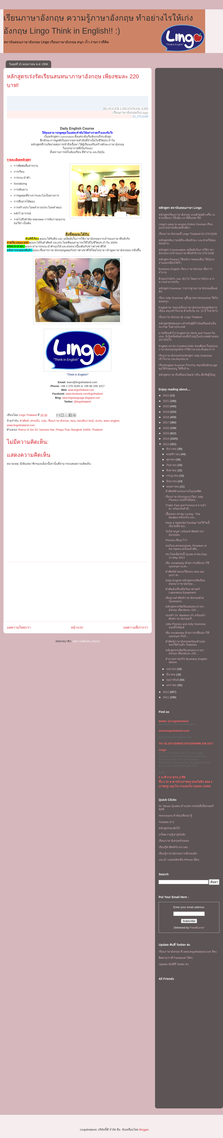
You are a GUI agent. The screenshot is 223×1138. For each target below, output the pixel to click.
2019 (166, 411)
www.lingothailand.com (81, 389)
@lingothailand (82, 401)
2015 (166, 433)
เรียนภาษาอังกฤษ (58, 420)
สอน (73, 420)
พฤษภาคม (173, 486)
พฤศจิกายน (173, 454)
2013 (166, 444)
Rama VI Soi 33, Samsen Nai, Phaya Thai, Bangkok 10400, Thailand (60, 429)
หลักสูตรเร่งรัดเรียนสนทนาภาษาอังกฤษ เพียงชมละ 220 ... (184, 608)
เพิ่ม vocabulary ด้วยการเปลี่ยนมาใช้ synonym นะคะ (187, 564)
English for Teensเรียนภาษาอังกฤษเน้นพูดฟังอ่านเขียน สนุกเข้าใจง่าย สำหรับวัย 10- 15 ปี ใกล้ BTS (188, 309)
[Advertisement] (77, 591)
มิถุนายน (172, 481)
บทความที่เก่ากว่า (135, 627)
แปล (43, 420)
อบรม (98, 420)
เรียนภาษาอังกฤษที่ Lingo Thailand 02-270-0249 (188, 233)
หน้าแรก (77, 627)
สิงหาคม (171, 470)
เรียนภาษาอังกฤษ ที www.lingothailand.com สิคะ (188, 951)
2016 (166, 428)
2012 (166, 692)
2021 (166, 401)
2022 (166, 395)
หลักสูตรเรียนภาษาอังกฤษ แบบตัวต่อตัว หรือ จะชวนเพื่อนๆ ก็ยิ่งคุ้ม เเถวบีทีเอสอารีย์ (187, 216)
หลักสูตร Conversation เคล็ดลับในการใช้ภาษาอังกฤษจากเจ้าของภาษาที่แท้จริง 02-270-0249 (186, 251)
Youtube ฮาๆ (166, 822)
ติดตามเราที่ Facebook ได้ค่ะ (176, 957)
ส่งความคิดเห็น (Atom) (86, 641)
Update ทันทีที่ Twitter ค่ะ (174, 964)
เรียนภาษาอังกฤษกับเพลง (174, 840)
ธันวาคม (172, 448)
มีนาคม (171, 674)
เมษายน (171, 669)
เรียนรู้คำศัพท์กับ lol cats (173, 847)
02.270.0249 (140, 116)
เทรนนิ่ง (35, 420)
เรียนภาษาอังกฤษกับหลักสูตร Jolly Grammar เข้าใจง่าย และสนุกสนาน (185, 357)
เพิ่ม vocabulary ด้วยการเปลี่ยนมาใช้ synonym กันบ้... (187, 634)
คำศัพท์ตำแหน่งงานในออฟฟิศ (183, 491)
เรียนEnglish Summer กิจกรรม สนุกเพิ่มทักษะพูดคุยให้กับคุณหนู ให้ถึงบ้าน (188, 367)
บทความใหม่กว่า (19, 627)
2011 (166, 697)
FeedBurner (197, 927)
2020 (166, 406)
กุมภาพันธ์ (173, 679)
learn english (111, 420)
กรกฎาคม (172, 475)
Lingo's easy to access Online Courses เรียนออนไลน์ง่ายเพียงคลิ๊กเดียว (186, 226)
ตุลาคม (171, 459)
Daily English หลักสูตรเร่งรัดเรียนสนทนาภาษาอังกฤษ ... (185, 582)
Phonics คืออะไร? (176, 540)
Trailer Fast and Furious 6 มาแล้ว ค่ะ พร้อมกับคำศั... (185, 507)
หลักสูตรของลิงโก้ (169, 828)
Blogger (143, 1129)
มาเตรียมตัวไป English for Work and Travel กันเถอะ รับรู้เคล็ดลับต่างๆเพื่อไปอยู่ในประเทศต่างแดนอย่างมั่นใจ (189, 336)
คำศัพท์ (24, 420)
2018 (166, 417)
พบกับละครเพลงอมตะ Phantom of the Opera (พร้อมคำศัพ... (185, 547)
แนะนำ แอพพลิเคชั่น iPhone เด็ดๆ (179, 859)
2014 (166, 438)
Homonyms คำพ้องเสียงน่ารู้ (175, 815)
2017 (166, 422)
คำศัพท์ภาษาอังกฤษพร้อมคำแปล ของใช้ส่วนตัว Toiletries (185, 643)
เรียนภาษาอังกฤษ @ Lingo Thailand (180, 317)
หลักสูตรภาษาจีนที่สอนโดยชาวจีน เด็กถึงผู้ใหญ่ (187, 374)
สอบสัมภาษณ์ (85, 420)
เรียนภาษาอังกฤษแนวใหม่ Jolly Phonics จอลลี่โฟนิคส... (184, 498)
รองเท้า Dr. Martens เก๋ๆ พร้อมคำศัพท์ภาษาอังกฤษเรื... (185, 617)
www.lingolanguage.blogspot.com (81, 397)
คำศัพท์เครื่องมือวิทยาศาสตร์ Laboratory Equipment (182, 591)
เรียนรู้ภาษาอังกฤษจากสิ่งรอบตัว (178, 853)
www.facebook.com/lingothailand (84, 393)
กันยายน (172, 465)
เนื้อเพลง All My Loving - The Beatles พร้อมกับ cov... (182, 515)
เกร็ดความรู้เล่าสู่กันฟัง (172, 834)
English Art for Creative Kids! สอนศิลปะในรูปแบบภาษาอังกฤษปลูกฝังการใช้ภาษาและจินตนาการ (188, 347)
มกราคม (172, 685)
